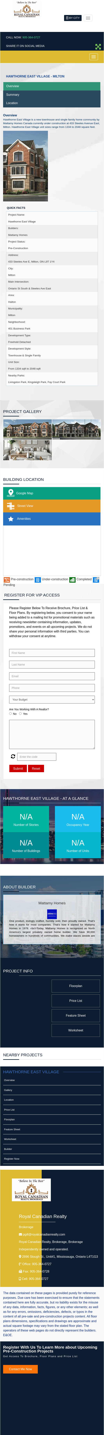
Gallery (8, 1060)
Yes (25, 713)
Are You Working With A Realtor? (29, 709)
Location (12, 103)
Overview (12, 86)
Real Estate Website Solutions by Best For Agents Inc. (45, 1429)
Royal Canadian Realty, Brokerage (51, 1212)
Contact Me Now (20, 1339)
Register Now (11, 1129)
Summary (12, 94)
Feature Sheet (78, 1000)
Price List (32, 986)
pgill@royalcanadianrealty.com (44, 1205)
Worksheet (32, 1000)
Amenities (18, 519)
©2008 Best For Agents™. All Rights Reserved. (45, 1425)
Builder (8, 1119)
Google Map (19, 493)
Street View (19, 506)
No (15, 713)
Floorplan (78, 986)
